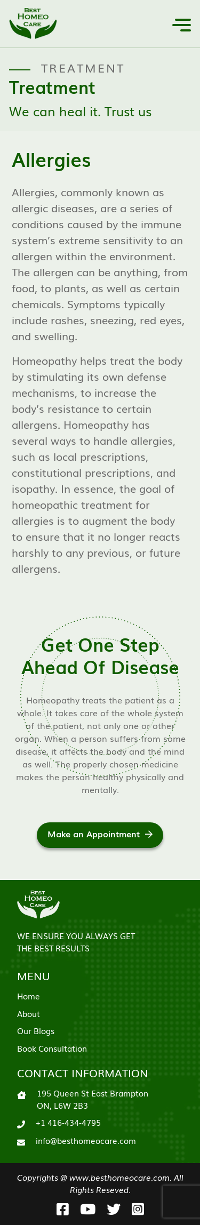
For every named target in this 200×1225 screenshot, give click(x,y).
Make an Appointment (100, 833)
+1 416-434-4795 (68, 1122)
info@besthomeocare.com (86, 1140)
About (28, 1013)
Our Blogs (35, 1030)
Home (28, 996)
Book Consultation (52, 1048)
